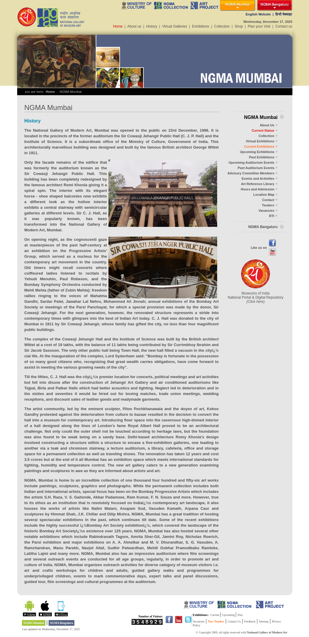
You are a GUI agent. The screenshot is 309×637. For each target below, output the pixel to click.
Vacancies (266, 210)
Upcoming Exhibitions (257, 152)
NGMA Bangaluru (263, 227)
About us (134, 26)
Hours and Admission (257, 189)
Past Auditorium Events (256, 168)
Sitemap (264, 621)
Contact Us (234, 621)
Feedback (249, 621)
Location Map (263, 194)
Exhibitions (200, 26)
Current (215, 615)
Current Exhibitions (259, 146)
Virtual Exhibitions (260, 141)
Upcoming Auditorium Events (251, 162)
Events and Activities (258, 178)
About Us (267, 125)
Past (240, 615)
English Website (258, 14)
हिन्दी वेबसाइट (283, 14)
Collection (222, 26)
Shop (239, 26)
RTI (271, 216)
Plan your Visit (259, 26)
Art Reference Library (258, 184)
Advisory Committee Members (251, 173)
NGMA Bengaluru (61, 623)
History (151, 26)
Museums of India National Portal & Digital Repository (255, 297)
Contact (268, 200)
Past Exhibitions (261, 157)
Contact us (283, 26)
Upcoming (229, 615)
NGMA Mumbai (33, 623)
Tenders (268, 205)
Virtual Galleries (174, 26)
